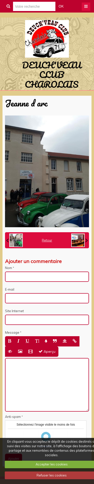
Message (12, 332)
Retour (47, 240)
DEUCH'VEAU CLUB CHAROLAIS (51, 74)
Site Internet (14, 311)
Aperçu (47, 351)
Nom (8, 268)
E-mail (9, 289)
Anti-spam (13, 417)
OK (61, 6)
